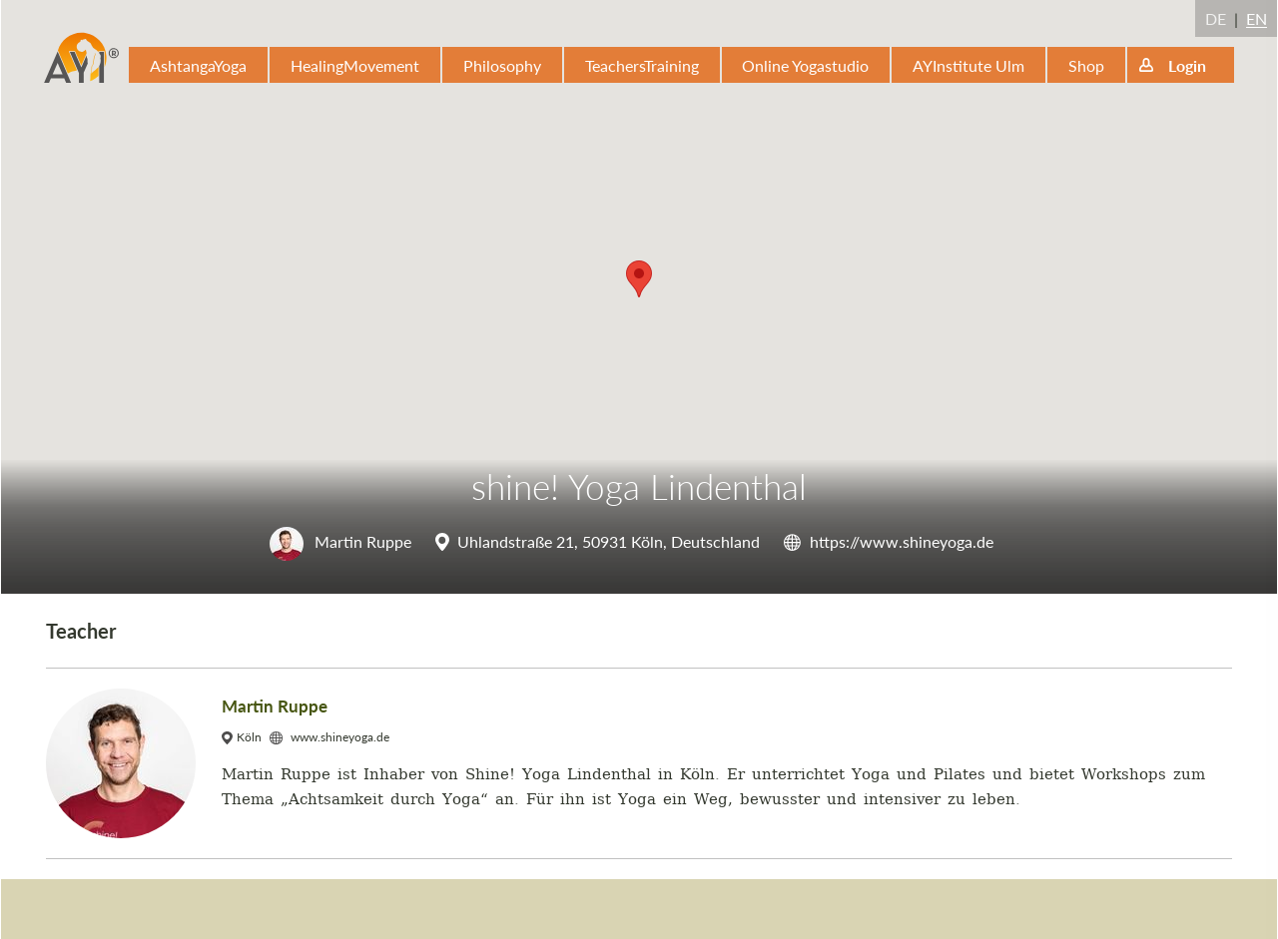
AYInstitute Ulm (968, 65)
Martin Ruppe (340, 541)
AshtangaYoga (198, 65)
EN (1256, 18)
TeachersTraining (642, 65)
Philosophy (502, 65)
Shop (1086, 65)
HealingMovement (355, 65)
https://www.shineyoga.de (901, 541)
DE (1215, 18)
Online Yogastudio (805, 65)
